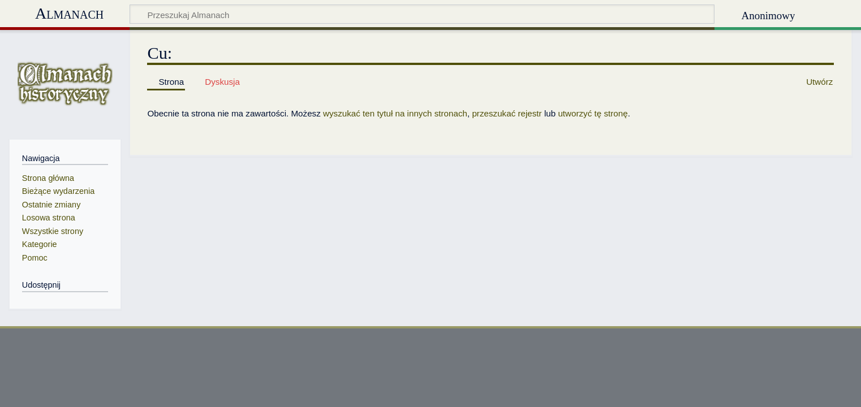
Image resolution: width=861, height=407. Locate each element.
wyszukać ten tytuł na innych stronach (395, 113)
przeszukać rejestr (506, 113)
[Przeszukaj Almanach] (422, 14)
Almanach (69, 13)
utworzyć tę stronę (592, 113)
